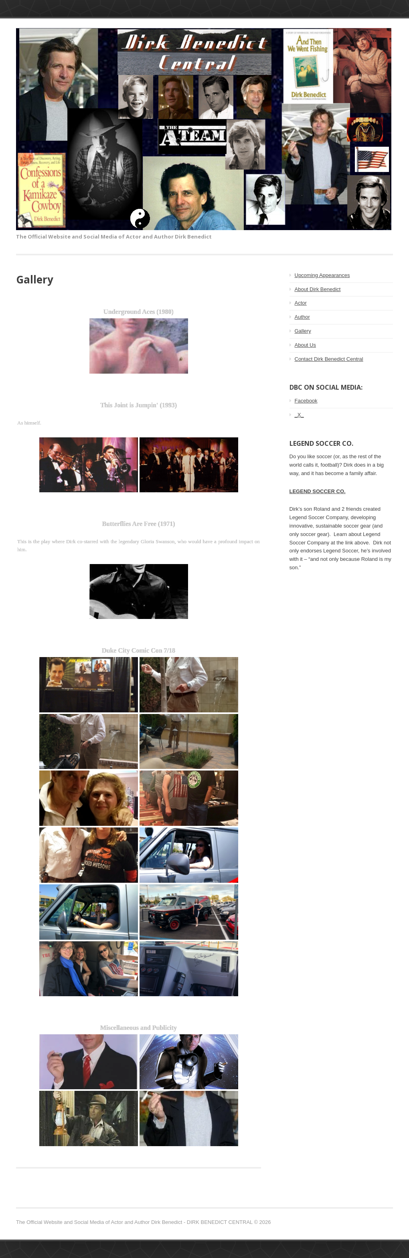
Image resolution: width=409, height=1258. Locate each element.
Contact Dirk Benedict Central (329, 359)
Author (302, 317)
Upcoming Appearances (322, 275)
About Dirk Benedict (318, 289)
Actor (301, 303)
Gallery (303, 331)
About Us (305, 345)
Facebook (306, 401)
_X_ (299, 415)
